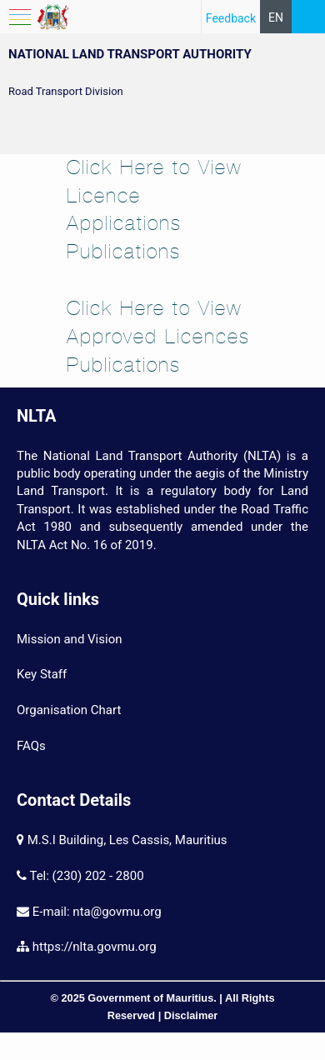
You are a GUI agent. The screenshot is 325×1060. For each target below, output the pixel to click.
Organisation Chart (69, 710)
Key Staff (42, 674)
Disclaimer (191, 1015)
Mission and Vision (69, 639)
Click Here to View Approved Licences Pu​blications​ (158, 336)
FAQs (31, 745)
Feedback (231, 18)
